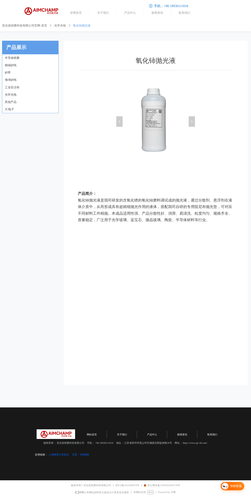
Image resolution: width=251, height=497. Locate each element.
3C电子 (9, 109)
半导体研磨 (12, 58)
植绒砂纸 (11, 65)
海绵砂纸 (11, 79)
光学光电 (60, 25)
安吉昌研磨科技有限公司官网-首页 (24, 25)
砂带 (8, 72)
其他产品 (11, 102)
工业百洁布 (12, 87)
